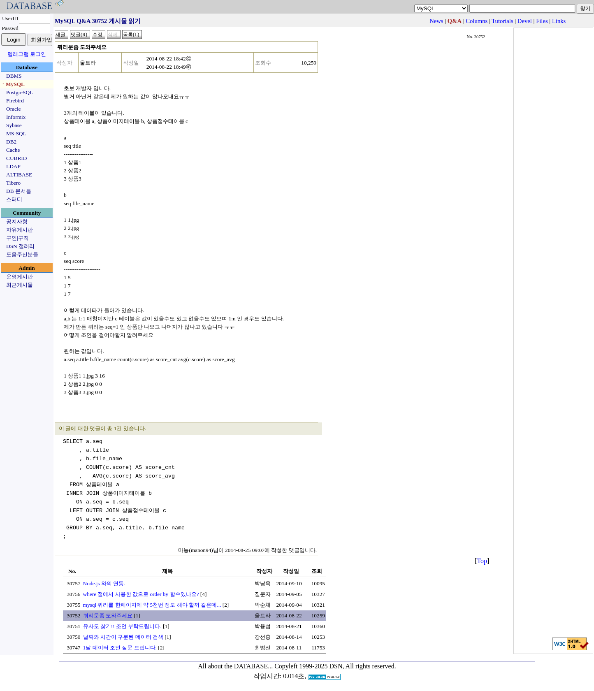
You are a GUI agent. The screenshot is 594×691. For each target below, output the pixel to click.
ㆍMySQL (12, 84)
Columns (476, 21)
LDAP (13, 166)
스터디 (14, 199)
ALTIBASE (19, 175)
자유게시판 (19, 230)
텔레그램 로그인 (26, 54)
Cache (13, 150)
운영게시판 (19, 277)
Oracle (13, 109)
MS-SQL (16, 133)
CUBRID (16, 158)
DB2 (11, 142)
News (436, 21)
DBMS (14, 76)
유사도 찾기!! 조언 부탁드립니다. (122, 626)
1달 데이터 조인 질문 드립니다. (120, 648)
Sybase (14, 125)
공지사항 (17, 221)
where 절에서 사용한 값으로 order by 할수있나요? (141, 594)
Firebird (15, 100)
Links (559, 21)
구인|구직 (17, 238)
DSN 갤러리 (20, 246)
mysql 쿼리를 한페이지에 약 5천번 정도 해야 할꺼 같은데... (152, 605)
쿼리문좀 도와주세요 (107, 615)
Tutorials (502, 21)
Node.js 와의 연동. (104, 583)
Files (542, 21)
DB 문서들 (18, 191)
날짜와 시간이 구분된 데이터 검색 (123, 637)
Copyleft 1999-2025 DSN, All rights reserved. (335, 666)
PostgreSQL (19, 92)
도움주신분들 (22, 254)
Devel (524, 21)
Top (482, 560)
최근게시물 (19, 285)
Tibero (13, 183)
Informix (16, 117)
